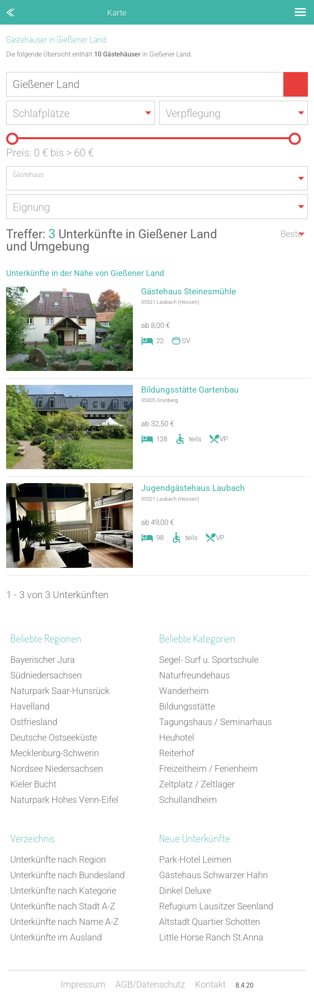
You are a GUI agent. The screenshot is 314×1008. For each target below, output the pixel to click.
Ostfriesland (33, 723)
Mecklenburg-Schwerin (54, 754)
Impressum (83, 985)
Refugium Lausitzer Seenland (216, 907)
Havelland (29, 707)
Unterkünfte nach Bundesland (67, 876)
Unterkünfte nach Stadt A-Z (62, 907)
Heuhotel (176, 738)
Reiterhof (176, 754)
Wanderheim (184, 692)
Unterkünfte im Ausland (56, 938)
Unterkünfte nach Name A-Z (64, 923)
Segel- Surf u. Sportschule (208, 660)
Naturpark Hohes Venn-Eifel (64, 801)
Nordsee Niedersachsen (56, 769)
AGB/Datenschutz (150, 985)
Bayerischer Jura (42, 660)
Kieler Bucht (33, 785)
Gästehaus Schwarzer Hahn (213, 876)
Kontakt (210, 985)
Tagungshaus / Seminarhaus (215, 723)
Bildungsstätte (187, 707)
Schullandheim (188, 801)
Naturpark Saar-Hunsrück (60, 692)
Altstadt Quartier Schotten (209, 923)
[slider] (12, 139)
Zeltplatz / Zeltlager (197, 785)
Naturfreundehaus (194, 676)
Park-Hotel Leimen (195, 860)
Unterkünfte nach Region (58, 860)
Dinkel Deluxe (185, 891)
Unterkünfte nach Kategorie (63, 891)
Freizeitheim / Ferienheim (208, 769)
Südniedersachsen (46, 676)
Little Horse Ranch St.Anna (211, 938)
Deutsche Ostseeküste (53, 738)
